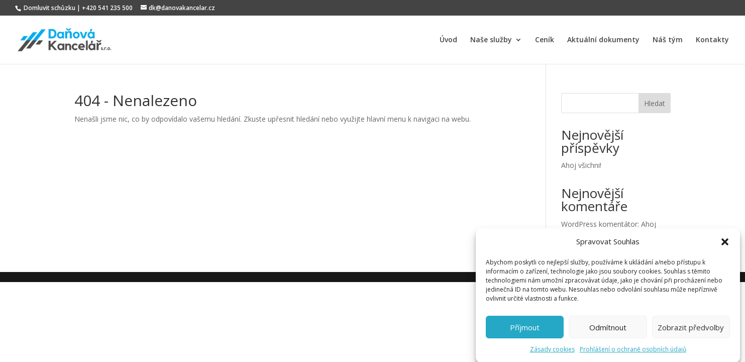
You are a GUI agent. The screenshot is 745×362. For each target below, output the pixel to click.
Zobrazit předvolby (691, 330)
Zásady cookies (552, 351)
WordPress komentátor (599, 224)
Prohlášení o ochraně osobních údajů (633, 351)
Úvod (448, 40)
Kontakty (712, 40)
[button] (725, 245)
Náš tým (668, 40)
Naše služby (491, 40)
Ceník (544, 40)
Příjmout (525, 330)
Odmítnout (607, 330)
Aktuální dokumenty (603, 40)
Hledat (654, 103)
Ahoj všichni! (581, 165)
